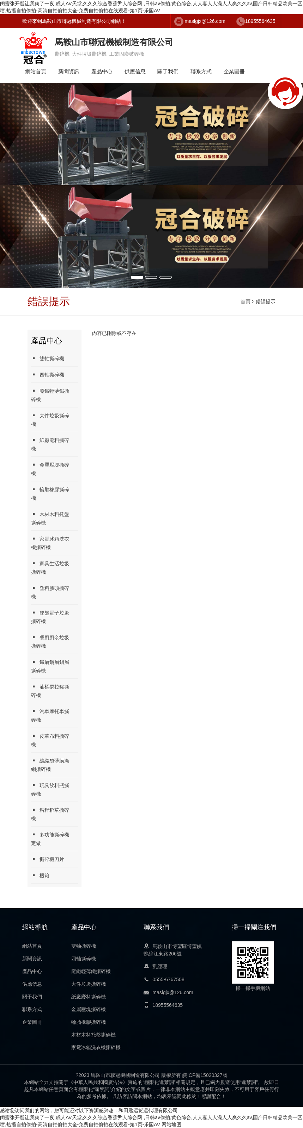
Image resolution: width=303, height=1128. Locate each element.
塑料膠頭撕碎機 (50, 592)
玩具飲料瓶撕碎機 (50, 789)
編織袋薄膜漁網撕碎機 (50, 765)
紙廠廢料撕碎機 (50, 444)
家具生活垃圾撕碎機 (50, 567)
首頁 (245, 301)
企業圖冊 (234, 71)
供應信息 (135, 71)
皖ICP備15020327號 (205, 1075)
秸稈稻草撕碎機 (50, 814)
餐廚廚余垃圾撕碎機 (50, 641)
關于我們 (167, 71)
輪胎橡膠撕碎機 (50, 493)
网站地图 (171, 1124)
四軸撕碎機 (47, 375)
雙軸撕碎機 (47, 358)
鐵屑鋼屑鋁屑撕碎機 (50, 666)
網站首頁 (35, 71)
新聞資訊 (68, 71)
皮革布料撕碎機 (50, 740)
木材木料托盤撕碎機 (50, 518)
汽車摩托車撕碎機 (50, 715)
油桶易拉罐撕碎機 (50, 691)
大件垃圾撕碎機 (50, 419)
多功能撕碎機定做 (50, 838)
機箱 (40, 875)
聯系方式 (201, 71)
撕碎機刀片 (47, 859)
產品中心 (102, 71)
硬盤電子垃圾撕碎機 (50, 617)
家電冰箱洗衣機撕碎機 (50, 543)
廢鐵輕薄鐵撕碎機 (50, 395)
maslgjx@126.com (205, 21)
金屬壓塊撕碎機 (50, 469)
